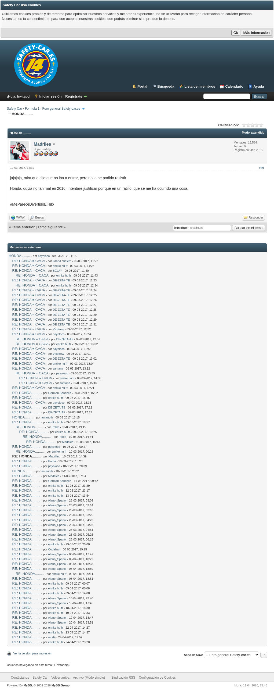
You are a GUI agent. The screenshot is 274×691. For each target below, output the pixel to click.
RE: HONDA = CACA (28, 261)
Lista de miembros (199, 86)
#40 (261, 167)
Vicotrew (58, 329)
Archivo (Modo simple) (89, 677)
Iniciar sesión (50, 96)
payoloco (44, 255)
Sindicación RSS (123, 677)
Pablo (55, 427)
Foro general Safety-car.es (61, 108)
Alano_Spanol (57, 500)
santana (58, 368)
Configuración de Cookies (157, 677)
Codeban (54, 549)
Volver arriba (60, 677)
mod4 (52, 637)
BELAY (57, 270)
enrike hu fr (60, 265)
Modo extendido (253, 132)
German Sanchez (59, 393)
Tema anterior (23, 227)
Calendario (234, 86)
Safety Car (14, 108)
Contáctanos (20, 677)
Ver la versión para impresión (32, 653)
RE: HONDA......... (26, 393)
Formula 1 (32, 108)
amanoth (47, 417)
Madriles (42, 144)
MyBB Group (61, 685)
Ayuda (258, 86)
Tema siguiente (50, 227)
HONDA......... (19, 256)
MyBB (28, 685)
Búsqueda (165, 86)
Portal (142, 86)
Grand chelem (62, 261)
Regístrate (73, 96)
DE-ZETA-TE (61, 280)
